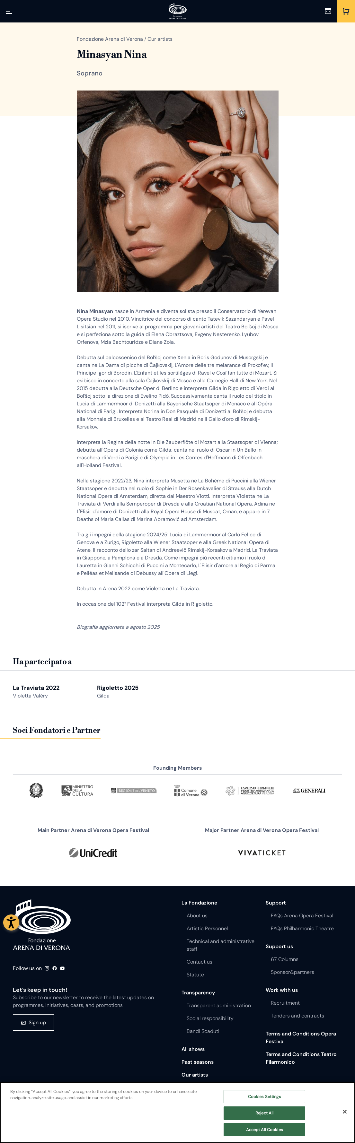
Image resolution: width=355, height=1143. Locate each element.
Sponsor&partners (292, 972)
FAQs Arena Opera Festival (302, 915)
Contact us (199, 961)
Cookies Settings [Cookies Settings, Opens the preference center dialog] (264, 1101)
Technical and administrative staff (220, 945)
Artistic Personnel (207, 928)
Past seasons (198, 1062)
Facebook (54, 968)
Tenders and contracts (297, 1015)
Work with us (282, 990)
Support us (279, 946)
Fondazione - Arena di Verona (42, 924)
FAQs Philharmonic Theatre (302, 928)
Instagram (46, 968)
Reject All (264, 1118)
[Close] (345, 1116)
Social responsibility (210, 1018)
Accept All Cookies (264, 1134)
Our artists (195, 1074)
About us (197, 915)
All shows (193, 1049)
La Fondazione (199, 902)
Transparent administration (219, 1005)
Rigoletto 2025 (117, 688)
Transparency (198, 992)
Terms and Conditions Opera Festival (301, 1037)
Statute (195, 974)
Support (276, 902)
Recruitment (285, 1003)
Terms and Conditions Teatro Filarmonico (301, 1058)
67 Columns (284, 959)
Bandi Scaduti (203, 1031)
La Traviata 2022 (36, 688)
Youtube (62, 968)
